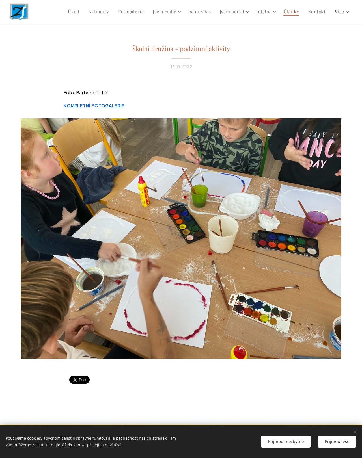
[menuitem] (82, 12)
